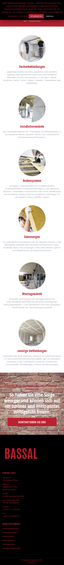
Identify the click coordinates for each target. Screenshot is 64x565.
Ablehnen (50, 16)
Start (25, 21)
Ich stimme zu (36, 16)
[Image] (32, 48)
